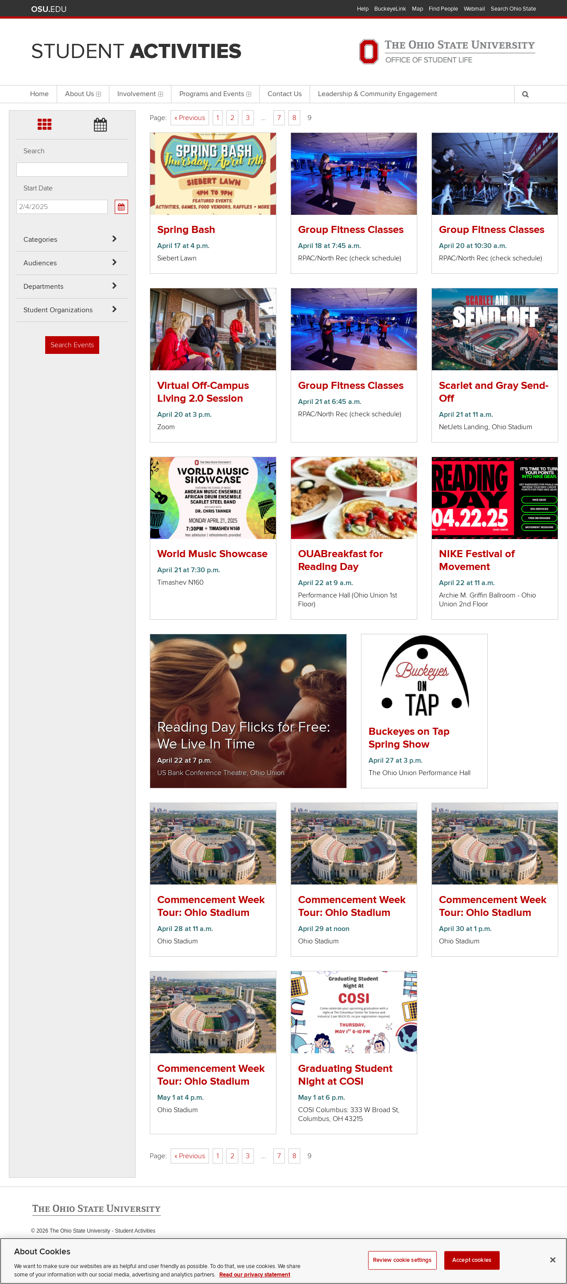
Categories (40, 239)
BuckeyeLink (390, 8)
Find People (443, 8)
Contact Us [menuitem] (285, 93)
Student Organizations (58, 310)
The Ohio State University (48, 9)
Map (417, 8)
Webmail (474, 8)
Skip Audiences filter (16, 30)
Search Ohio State (513, 8)
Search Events (72, 345)
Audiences (40, 263)
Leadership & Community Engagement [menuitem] (377, 93)
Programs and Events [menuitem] (215, 93)
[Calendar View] (121, 207)
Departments (43, 286)
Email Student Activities (114, 1249)
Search (34, 151)
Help (363, 8)
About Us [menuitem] (83, 93)
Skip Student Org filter (16, 77)
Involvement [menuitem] (140, 93)
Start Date (38, 188)
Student (136, 51)
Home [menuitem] (39, 93)
